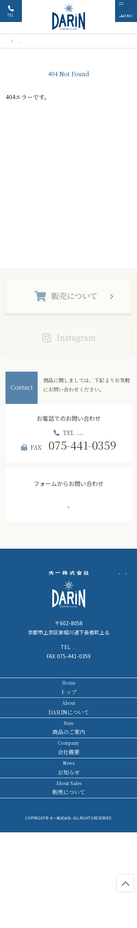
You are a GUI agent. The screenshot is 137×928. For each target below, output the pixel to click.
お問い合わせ (68, 517)
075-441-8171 (82, 436)
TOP (125, 883)
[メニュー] (126, 11)
